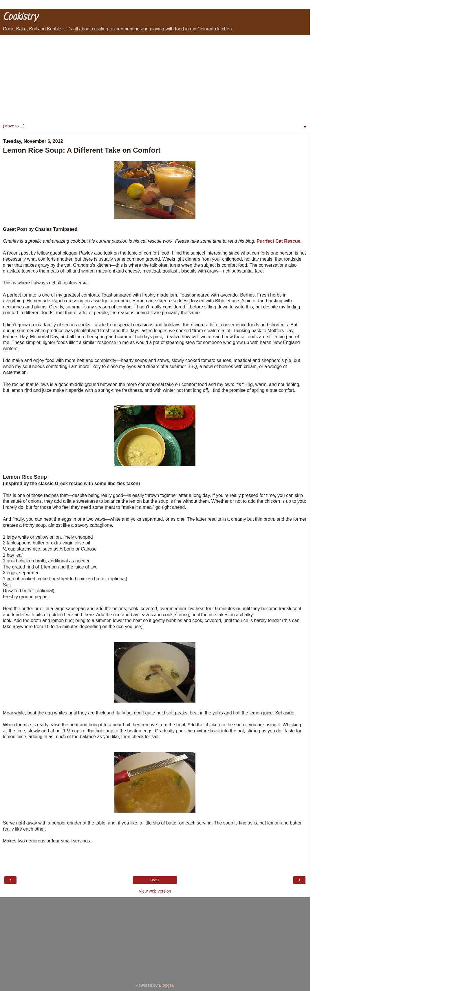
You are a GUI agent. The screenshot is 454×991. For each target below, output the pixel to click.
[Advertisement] (155, 78)
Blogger (166, 985)
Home (155, 880)
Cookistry (20, 17)
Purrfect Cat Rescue (278, 241)
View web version (155, 891)
